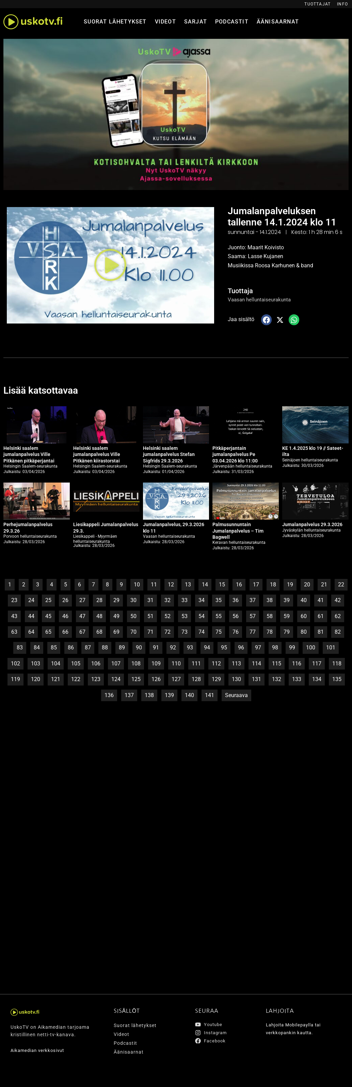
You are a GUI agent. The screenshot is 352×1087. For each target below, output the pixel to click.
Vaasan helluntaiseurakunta (261, 299)
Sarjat (195, 21)
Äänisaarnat (278, 21)
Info (342, 4)
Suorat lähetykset (115, 21)
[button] (110, 265)
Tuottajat (317, 4)
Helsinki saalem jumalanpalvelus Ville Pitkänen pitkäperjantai (28, 454)
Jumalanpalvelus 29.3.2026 (312, 524)
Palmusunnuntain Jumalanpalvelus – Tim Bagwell (237, 530)
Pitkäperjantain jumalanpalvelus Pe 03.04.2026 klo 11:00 (235, 454)
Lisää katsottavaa (43, 390)
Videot (165, 21)
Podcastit (232, 21)
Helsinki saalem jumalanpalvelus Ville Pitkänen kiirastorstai (96, 454)
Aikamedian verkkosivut (39, 1050)
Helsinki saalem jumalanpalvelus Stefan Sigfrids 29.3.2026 (169, 454)
